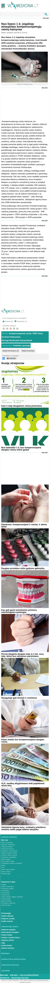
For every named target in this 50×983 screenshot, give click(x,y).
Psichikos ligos (5, 873)
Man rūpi (4, 840)
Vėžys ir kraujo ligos (7, 886)
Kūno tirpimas (5, 893)
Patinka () (9, 321)
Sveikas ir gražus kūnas (10, 937)
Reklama (46, 18)
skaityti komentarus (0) (10, 351)
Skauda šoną (5, 895)
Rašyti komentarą (28, 351)
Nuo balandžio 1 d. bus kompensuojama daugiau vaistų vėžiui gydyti (21, 448)
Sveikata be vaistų (9, 927)
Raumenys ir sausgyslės (8, 857)
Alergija (3, 884)
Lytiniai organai (6, 859)
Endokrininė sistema (7, 849)
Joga (3, 943)
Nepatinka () (22, 321)
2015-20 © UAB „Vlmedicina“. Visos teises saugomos (17, 980)
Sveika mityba (6, 935)
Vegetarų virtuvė (7, 940)
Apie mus (14, 975)
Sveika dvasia (6, 945)
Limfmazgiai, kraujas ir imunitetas (11, 863)
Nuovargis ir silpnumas (8, 903)
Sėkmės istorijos (7, 948)
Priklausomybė (5, 899)
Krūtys (3, 865)
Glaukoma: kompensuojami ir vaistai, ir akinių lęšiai (24, 525)
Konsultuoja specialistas (13, 959)
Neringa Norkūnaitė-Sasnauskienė (17, 340)
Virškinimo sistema (7, 847)
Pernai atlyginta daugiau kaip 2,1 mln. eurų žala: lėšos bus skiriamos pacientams (22, 655)
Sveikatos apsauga (21, 346)
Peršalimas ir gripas (7, 888)
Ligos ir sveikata (9, 837)
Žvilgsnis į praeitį (8, 919)
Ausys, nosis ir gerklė (7, 869)
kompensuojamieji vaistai (20, 333)
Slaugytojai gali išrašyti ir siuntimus (19, 698)
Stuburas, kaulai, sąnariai (9, 855)
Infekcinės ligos (6, 905)
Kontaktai (4, 978)
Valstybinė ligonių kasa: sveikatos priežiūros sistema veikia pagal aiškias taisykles (23, 828)
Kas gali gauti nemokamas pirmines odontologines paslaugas (19, 611)
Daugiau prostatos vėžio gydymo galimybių (22, 568)
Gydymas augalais (8, 930)
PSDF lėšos (38, 333)
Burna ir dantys (6, 871)
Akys (2, 867)
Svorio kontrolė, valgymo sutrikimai (12, 897)
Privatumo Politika (20, 978)
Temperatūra (5, 890)
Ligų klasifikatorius (29, 975)
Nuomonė (5, 971)
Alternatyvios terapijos (10, 932)
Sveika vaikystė (7, 916)
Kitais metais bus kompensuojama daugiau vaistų (22, 740)
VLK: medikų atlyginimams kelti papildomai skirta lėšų (22, 784)
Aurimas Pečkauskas (11, 337)
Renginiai (5, 953)
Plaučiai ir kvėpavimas (8, 845)
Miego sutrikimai (6, 901)
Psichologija (6, 913)
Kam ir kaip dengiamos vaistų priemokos (21, 406)
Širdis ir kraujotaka (7, 842)
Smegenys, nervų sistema (9, 851)
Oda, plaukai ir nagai (7, 861)
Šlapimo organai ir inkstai (9, 853)
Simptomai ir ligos (8, 882)
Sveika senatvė (7, 921)
